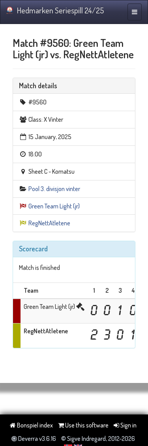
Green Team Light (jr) (54, 206)
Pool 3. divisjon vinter (54, 189)
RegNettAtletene (49, 223)
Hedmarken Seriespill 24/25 (55, 10)
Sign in (125, 425)
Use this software (83, 425)
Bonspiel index (31, 425)
